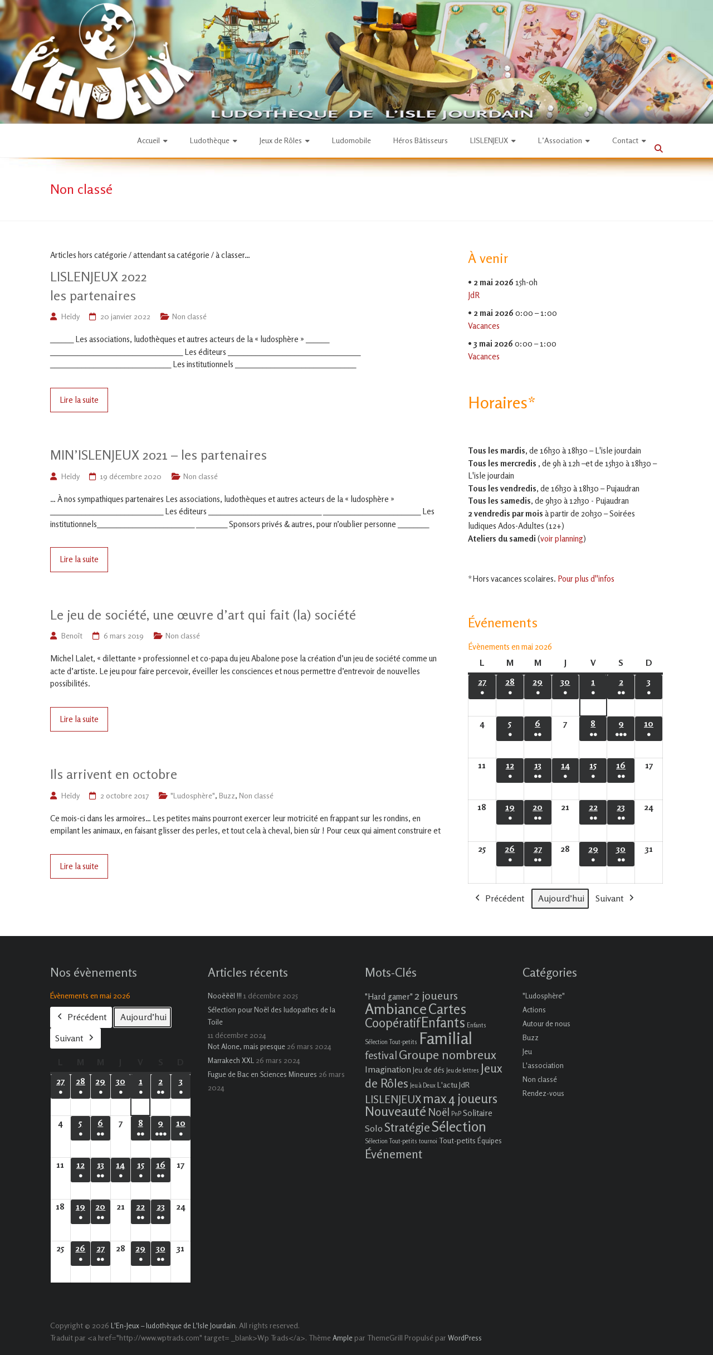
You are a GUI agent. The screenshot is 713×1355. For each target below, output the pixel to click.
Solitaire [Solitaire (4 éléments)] (477, 1113)
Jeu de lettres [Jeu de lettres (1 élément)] (462, 1070)
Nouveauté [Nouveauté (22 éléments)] (395, 1111)
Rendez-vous (543, 1093)
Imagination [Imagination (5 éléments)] (388, 1069)
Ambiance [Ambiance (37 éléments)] (396, 1008)
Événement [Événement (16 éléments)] (393, 1154)
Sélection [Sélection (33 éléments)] (459, 1126)
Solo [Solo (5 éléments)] (374, 1128)
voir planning (561, 538)
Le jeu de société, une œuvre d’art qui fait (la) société (203, 615)
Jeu (527, 1051)
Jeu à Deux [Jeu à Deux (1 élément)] (423, 1085)
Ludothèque (209, 140)
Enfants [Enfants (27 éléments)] (443, 1022)
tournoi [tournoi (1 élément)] (428, 1141)
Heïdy (70, 316)
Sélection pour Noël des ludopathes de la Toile (271, 1015)
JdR (474, 295)
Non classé (189, 316)
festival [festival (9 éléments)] (381, 1055)
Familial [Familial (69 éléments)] (445, 1038)
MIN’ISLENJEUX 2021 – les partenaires (158, 455)
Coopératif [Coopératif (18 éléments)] (392, 1022)
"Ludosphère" (192, 795)
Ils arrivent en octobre (113, 774)
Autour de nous (546, 1023)
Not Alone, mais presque (246, 1046)
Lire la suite (79, 399)
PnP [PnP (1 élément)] (456, 1114)
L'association (543, 1065)
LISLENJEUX (489, 140)
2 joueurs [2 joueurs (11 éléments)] (436, 995)
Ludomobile (351, 140)
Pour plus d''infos (586, 578)
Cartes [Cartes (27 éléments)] (447, 1009)
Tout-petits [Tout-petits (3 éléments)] (457, 1140)
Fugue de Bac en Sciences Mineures (262, 1074)
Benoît (71, 635)
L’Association (560, 140)
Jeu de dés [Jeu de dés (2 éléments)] (429, 1069)
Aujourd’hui (561, 898)
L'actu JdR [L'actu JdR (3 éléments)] (453, 1084)
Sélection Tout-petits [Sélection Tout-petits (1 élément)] (391, 1141)
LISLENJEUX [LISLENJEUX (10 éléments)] (393, 1099)
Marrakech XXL (231, 1060)
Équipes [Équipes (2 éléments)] (489, 1140)
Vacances (484, 325)
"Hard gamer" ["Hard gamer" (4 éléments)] (389, 996)
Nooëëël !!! (225, 995)
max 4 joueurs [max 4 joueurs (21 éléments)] (460, 1098)
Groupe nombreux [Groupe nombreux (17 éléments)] (447, 1054)
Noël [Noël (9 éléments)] (439, 1111)
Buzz (227, 795)
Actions (534, 1009)
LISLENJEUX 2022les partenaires (98, 286)
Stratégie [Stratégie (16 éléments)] (407, 1127)
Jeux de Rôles (281, 140)
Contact (625, 140)
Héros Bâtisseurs (420, 140)
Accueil (148, 140)
